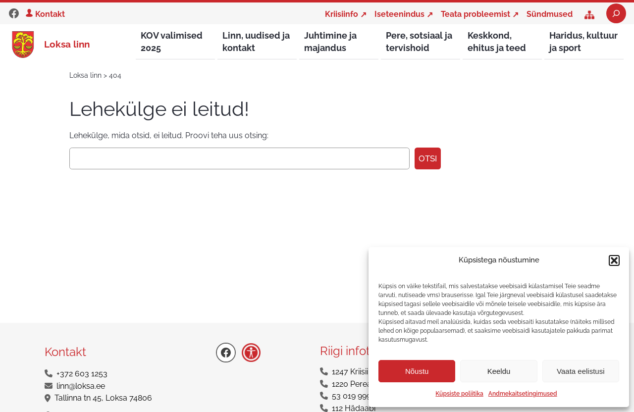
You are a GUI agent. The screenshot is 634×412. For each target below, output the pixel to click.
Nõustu (417, 371)
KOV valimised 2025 (172, 41)
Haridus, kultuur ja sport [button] (583, 41)
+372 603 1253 (81, 374)
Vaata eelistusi (580, 371)
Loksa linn (67, 44)
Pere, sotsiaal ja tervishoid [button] (419, 41)
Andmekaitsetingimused (522, 393)
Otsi (428, 159)
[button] (614, 260)
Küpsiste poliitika (459, 393)
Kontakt (50, 14)
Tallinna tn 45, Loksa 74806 (103, 398)
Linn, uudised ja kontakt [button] (256, 41)
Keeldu (499, 371)
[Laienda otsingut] (616, 13)
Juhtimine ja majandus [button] (330, 41)
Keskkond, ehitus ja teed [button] (497, 41)
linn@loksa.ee (80, 386)
